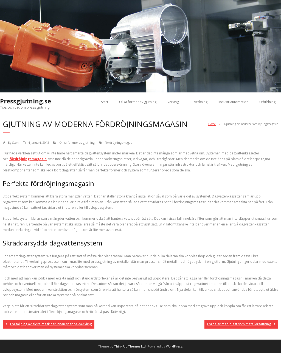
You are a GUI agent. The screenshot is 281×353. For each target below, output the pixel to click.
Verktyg (173, 102)
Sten (15, 142)
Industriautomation (233, 102)
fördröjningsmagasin (119, 142)
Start (104, 102)
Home (212, 124)
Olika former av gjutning (137, 102)
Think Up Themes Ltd (130, 346)
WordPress (174, 346)
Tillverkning (198, 102)
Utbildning (267, 102)
